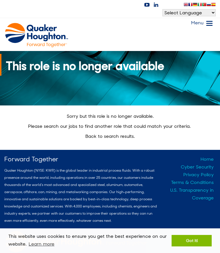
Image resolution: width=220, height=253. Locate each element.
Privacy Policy (198, 175)
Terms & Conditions (192, 182)
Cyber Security (197, 167)
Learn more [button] (41, 244)
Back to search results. (110, 136)
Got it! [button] (192, 240)
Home (207, 159)
